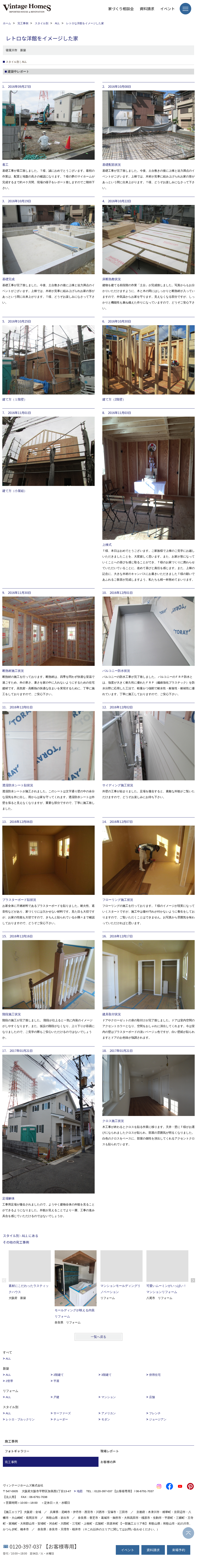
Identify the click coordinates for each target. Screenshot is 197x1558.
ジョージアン (157, 1419)
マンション (108, 1397)
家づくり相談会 (121, 8)
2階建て (58, 1374)
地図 (80, 1491)
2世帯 (9, 1380)
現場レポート (109, 1451)
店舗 (152, 1397)
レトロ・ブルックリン (20, 1419)
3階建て (106, 1374)
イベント (167, 8)
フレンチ (155, 1413)
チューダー (60, 1419)
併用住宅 (155, 1374)
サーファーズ (62, 1413)
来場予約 (178, 1549)
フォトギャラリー (17, 1451)
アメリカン (108, 1413)
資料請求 (147, 8)
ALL (8, 1358)
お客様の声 (108, 1461)
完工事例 (11, 1461)
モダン (105, 1419)
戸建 (56, 1397)
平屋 (56, 1380)
